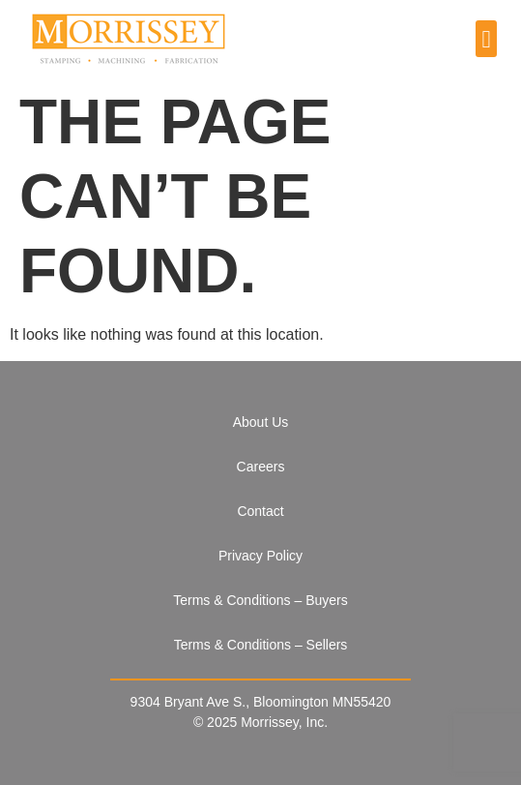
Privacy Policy (260, 555)
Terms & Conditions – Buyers (260, 600)
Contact (260, 511)
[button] (486, 38)
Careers (261, 466)
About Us (261, 422)
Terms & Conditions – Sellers (261, 644)
